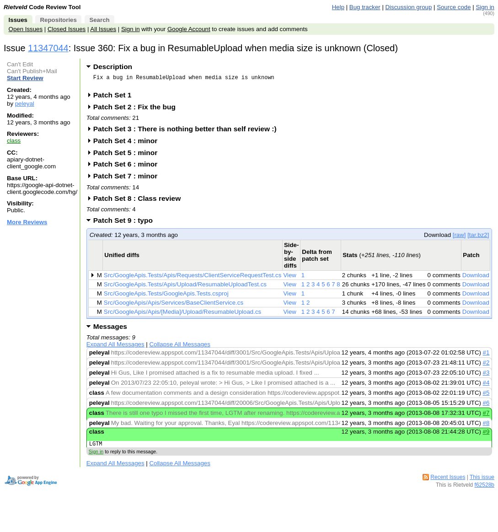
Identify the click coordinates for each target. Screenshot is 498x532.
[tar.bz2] (478, 237)
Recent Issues (447, 481)
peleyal (24, 103)
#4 (486, 385)
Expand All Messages (115, 347)
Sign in (485, 7)
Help (338, 7)
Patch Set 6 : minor (128, 167)
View (289, 277)
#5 (486, 395)
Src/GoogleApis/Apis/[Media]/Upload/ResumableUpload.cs (182, 314)
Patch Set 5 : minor (128, 155)
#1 (486, 355)
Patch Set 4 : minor (128, 143)
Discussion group (409, 7)
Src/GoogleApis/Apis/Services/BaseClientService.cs (173, 305)
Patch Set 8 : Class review (140, 201)
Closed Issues (67, 29)
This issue (482, 481)
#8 (486, 425)
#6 (486, 405)
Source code (454, 7)
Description (112, 66)
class (14, 140)
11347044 (48, 48)
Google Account (188, 29)
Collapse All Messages (179, 347)
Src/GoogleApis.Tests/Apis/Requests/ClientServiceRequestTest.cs (193, 277)
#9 (486, 434)
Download (475, 277)
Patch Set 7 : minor (128, 179)
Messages (110, 329)
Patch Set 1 (115, 98)
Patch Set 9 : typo (126, 223)
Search (99, 19)
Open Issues (26, 29)
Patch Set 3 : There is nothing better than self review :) (188, 131)
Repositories (58, 19)
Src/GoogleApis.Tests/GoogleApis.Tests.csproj (166, 296)
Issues (18, 19)
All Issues (103, 29)
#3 (486, 375)
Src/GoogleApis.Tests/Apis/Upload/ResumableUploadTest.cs (185, 287)
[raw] (459, 237)
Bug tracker (364, 7)
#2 (486, 365)
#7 (486, 415)
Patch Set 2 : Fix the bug (137, 109)
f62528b (484, 489)
